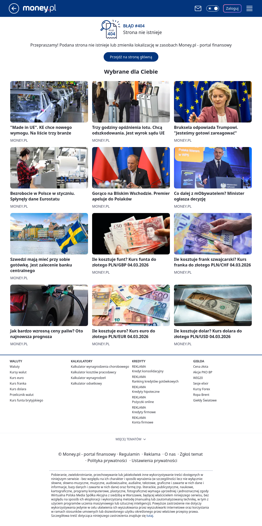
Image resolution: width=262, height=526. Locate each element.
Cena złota (200, 366)
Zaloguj (232, 8)
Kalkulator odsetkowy (86, 383)
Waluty (15, 366)
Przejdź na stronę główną (131, 56)
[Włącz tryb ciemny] (212, 8)
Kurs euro (17, 378)
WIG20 (198, 378)
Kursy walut (18, 372)
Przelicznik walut (22, 395)
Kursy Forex (201, 389)
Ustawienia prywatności (153, 460)
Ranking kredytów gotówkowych (155, 381)
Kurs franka (18, 383)
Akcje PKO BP (202, 372)
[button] (249, 8)
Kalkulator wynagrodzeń (88, 378)
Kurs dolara (18, 389)
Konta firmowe (142, 422)
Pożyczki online (143, 402)
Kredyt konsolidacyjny (147, 371)
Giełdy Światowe (205, 400)
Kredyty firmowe (144, 412)
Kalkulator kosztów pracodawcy (93, 372)
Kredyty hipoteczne (146, 391)
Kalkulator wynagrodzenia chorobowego (100, 366)
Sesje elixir (200, 383)
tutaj (149, 515)
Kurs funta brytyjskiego (26, 400)
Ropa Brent (201, 395)
